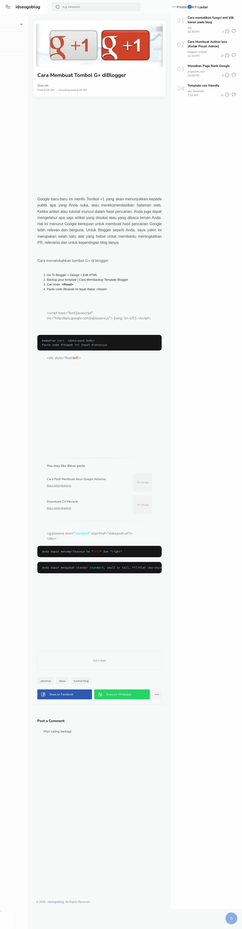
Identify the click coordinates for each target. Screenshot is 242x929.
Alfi (66, 78)
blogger (193, 52)
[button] (8, 6)
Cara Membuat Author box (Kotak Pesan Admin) (208, 43)
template (199, 91)
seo (203, 71)
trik (190, 28)
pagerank (193, 71)
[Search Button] (58, 6)
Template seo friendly (204, 85)
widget (203, 52)
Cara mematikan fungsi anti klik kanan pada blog (209, 19)
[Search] (89, 6)
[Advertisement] (109, 139)
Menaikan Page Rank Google (210, 66)
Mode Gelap (153, 7)
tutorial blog (102, 697)
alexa (82, 697)
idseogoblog (28, 7)
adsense (65, 697)
